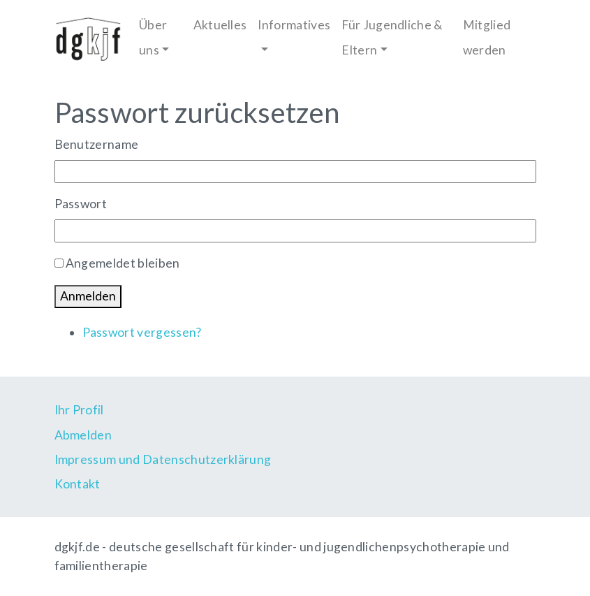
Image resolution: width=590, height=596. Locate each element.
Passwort (81, 203)
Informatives (294, 24)
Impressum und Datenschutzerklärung (163, 459)
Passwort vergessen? (142, 332)
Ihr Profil (79, 409)
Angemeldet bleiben (123, 263)
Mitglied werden (487, 37)
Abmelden (83, 435)
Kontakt (77, 484)
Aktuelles (220, 24)
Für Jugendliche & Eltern (392, 37)
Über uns (153, 37)
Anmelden (88, 296)
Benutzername (96, 144)
